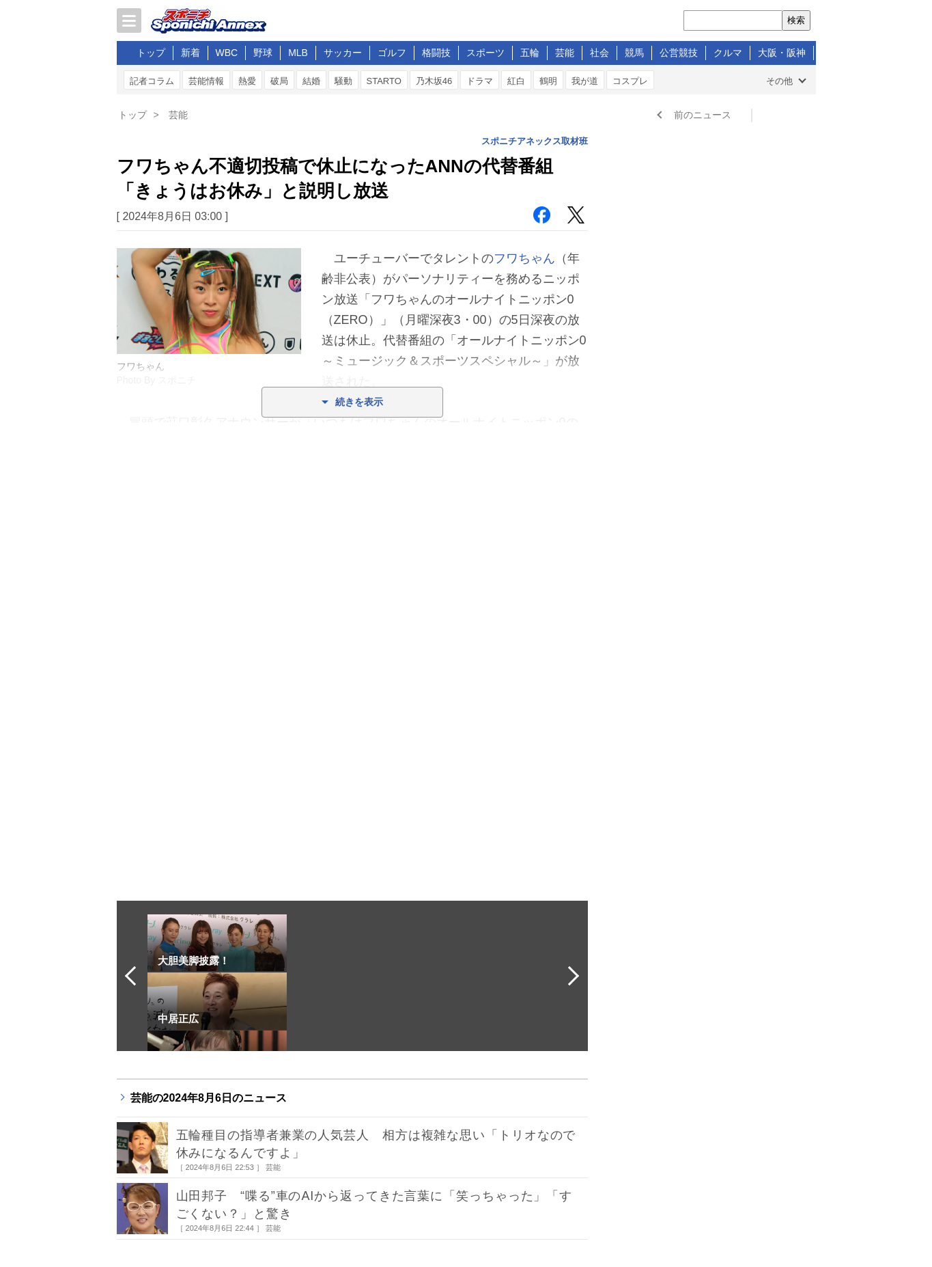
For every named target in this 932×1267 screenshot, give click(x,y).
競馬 (634, 52)
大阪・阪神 (782, 52)
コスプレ (630, 81)
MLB (298, 52)
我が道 (584, 81)
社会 (599, 52)
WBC (227, 52)
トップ (151, 52)
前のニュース (702, 115)
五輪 (529, 52)
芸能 (564, 52)
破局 (279, 81)
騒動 (343, 81)
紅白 (516, 81)
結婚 (311, 81)
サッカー (343, 52)
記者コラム (152, 81)
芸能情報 (206, 81)
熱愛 (247, 81)
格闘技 (436, 52)
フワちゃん (524, 258)
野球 (262, 52)
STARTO (384, 81)
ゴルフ (392, 52)
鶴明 (548, 81)
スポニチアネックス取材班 (534, 141)
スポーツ (485, 52)
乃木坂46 (434, 81)
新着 (190, 52)
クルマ (728, 52)
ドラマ (479, 81)
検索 (796, 20)
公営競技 (679, 52)
